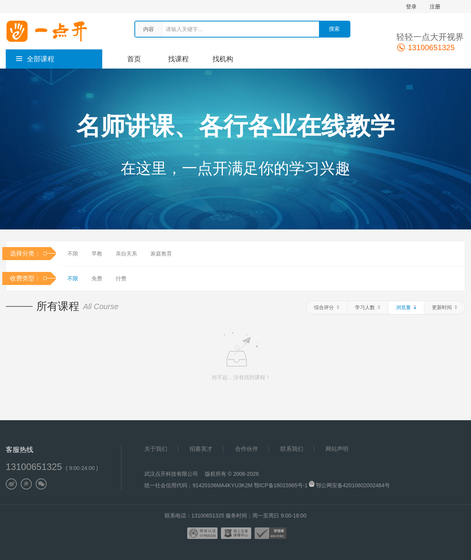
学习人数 (367, 307)
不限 (72, 254)
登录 (411, 6)
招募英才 (201, 448)
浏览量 (406, 307)
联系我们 (291, 448)
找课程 (178, 59)
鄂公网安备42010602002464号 (353, 485)
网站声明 (336, 448)
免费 (97, 278)
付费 (121, 278)
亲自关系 (126, 254)
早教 (97, 254)
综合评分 (326, 307)
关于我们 (155, 448)
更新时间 (444, 307)
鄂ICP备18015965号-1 (281, 485)
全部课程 (34, 59)
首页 (134, 59)
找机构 (223, 59)
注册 (435, 6)
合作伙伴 (246, 448)
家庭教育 (161, 254)
